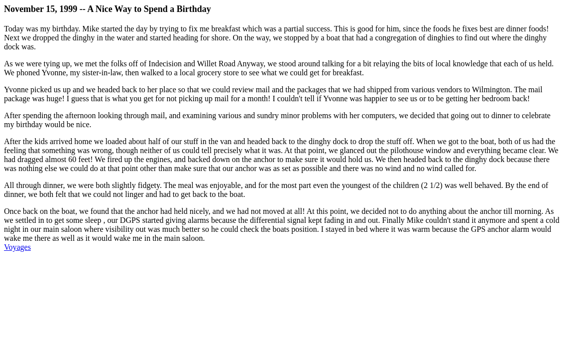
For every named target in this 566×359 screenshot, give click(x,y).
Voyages (17, 247)
